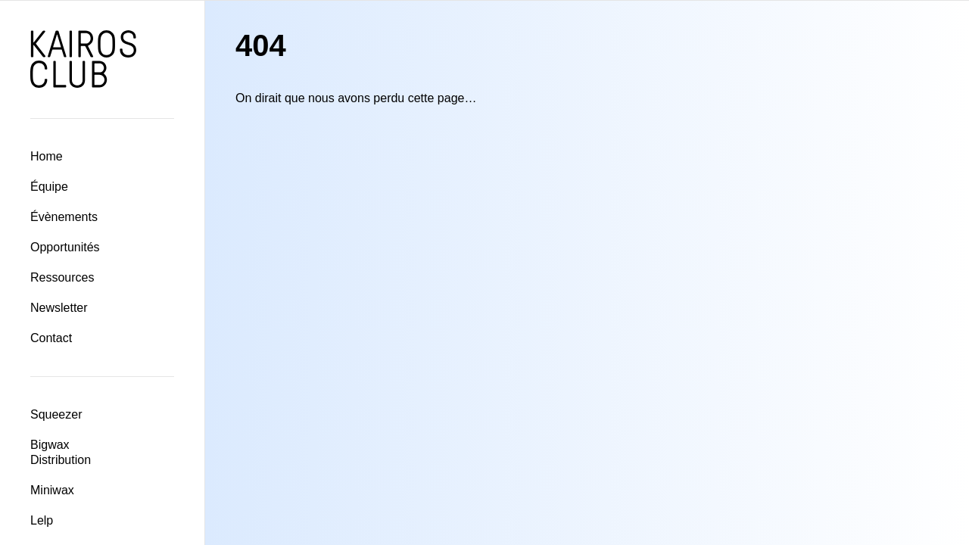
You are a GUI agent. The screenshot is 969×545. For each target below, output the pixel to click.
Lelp (41, 520)
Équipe (49, 186)
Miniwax (52, 490)
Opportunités (65, 247)
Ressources (62, 277)
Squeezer (56, 414)
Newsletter (59, 307)
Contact (51, 338)
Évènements (64, 216)
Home (46, 156)
